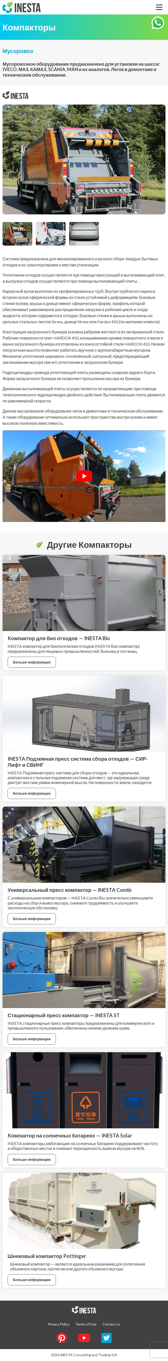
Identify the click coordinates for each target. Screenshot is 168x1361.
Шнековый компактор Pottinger (47, 1256)
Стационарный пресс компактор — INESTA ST (64, 1015)
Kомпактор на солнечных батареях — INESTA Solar (70, 1135)
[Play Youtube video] (84, 476)
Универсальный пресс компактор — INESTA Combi (69, 890)
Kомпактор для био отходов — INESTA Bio (59, 638)
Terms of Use (86, 1324)
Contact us (111, 1324)
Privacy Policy (58, 1324)
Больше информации (32, 662)
